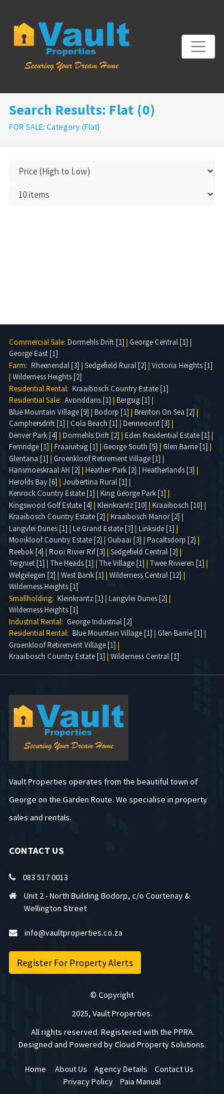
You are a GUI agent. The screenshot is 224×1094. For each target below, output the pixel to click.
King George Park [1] (133, 493)
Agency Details (121, 1069)
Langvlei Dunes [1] (38, 528)
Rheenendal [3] (55, 365)
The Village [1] (122, 563)
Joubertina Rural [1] (95, 482)
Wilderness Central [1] (145, 656)
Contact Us (174, 1069)
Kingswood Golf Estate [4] (50, 505)
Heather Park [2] (111, 470)
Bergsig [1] (133, 400)
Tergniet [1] (27, 563)
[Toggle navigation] (198, 47)
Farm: (20, 365)
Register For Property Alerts (75, 963)
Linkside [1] (156, 528)
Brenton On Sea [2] (164, 412)
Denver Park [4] (33, 435)
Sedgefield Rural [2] (115, 365)
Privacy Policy (88, 1081)
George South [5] (130, 447)
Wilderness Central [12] (145, 575)
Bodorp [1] (111, 412)
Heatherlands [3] (168, 470)
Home (35, 1069)
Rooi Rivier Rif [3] (77, 552)
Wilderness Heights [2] (47, 377)
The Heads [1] (72, 563)
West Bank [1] (82, 575)
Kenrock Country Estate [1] (52, 493)
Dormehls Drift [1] (95, 342)
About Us (71, 1069)
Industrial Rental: (38, 622)
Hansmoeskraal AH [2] (44, 470)
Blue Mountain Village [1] (112, 633)
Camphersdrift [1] (37, 423)
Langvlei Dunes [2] (138, 598)
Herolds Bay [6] (33, 482)
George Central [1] (159, 342)
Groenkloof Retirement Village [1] (107, 458)
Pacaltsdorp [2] (171, 540)
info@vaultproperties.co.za (73, 932)
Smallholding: (33, 598)
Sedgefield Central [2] (144, 552)
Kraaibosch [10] (177, 505)
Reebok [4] (26, 552)
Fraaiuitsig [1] (76, 447)
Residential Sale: (37, 400)
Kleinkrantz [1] (80, 598)
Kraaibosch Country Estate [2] (57, 516)
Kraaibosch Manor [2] (145, 516)
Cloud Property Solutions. (160, 1044)
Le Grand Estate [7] (103, 528)
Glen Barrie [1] (185, 447)
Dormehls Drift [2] (91, 435)
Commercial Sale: (38, 342)
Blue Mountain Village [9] (49, 412)
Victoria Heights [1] (182, 365)
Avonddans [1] (88, 400)
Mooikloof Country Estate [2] (55, 540)
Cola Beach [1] (94, 423)
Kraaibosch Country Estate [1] (120, 389)
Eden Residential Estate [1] (167, 435)
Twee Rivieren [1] (177, 563)
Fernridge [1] (29, 447)
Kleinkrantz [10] (122, 505)
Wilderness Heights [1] (43, 586)
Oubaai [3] (125, 540)
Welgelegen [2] (32, 575)
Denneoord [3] (146, 423)
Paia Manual (140, 1081)
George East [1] (33, 353)
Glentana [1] (28, 458)
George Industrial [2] (99, 622)
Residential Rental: (40, 389)
